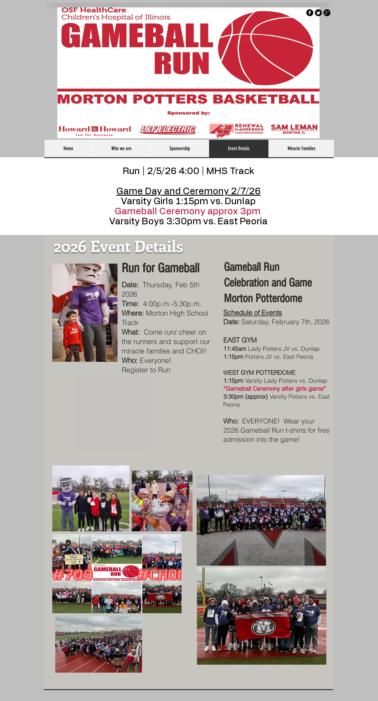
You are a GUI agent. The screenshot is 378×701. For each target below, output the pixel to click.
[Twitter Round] (318, 12)
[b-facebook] (309, 12)
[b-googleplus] (326, 12)
